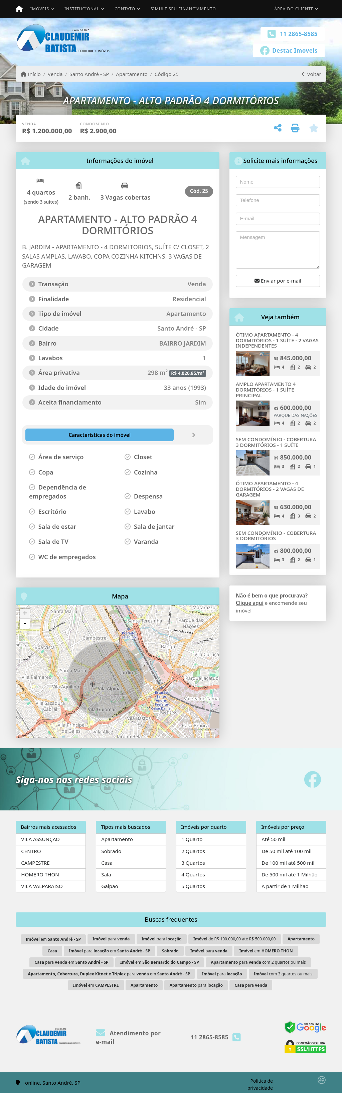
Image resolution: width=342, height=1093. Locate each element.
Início (31, 74)
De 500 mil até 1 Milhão (289, 874)
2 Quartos (193, 851)
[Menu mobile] (19, 9)
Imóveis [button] (39, 9)
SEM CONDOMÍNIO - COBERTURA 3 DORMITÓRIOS (276, 536)
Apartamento (132, 74)
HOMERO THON (40, 874)
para (111, 939)
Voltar (311, 74)
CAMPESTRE (35, 862)
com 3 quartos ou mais (283, 974)
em (53, 939)
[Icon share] (288, 50)
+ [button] (25, 614)
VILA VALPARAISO (42, 886)
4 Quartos (193, 874)
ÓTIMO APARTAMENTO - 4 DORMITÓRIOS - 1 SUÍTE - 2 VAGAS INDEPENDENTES (277, 340)
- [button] (24, 624)
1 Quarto (191, 839)
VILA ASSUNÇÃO (40, 839)
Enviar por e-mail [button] (277, 280)
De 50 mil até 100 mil (286, 851)
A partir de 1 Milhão (285, 886)
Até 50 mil (273, 839)
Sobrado (111, 851)
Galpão (109, 886)
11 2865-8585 (299, 34)
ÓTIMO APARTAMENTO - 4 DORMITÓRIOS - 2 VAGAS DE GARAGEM (270, 489)
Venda (55, 74)
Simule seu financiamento (183, 9)
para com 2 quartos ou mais (258, 962)
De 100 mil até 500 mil (288, 862)
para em (109, 951)
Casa (107, 862)
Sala (106, 874)
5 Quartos (193, 886)
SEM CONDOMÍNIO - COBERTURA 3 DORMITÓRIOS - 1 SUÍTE (276, 442)
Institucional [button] (81, 9)
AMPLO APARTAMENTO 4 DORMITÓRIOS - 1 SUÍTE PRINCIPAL (266, 389)
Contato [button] (125, 9)
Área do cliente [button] (294, 9)
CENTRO (31, 851)
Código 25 (167, 74)
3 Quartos (193, 862)
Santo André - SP (89, 74)
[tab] (61, 435)
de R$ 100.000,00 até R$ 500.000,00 (234, 939)
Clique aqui (250, 602)
